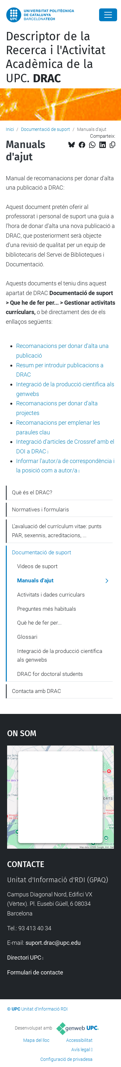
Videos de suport (37, 566)
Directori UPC (24, 957)
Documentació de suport (45, 129)
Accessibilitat (79, 1040)
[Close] (108, 14)
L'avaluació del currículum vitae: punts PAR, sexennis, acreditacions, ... (57, 530)
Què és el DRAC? (32, 492)
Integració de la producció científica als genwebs (59, 655)
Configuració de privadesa (66, 1059)
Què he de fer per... (39, 622)
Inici (10, 129)
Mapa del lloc (36, 1040)
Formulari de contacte (35, 972)
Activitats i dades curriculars (51, 594)
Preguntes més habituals (46, 609)
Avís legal (80, 1049)
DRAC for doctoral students (50, 674)
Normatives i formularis (40, 509)
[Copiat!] (112, 145)
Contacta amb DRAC (36, 691)
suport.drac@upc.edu (53, 942)
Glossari (27, 637)
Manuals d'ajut (35, 580)
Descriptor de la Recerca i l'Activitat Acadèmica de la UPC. (56, 57)
